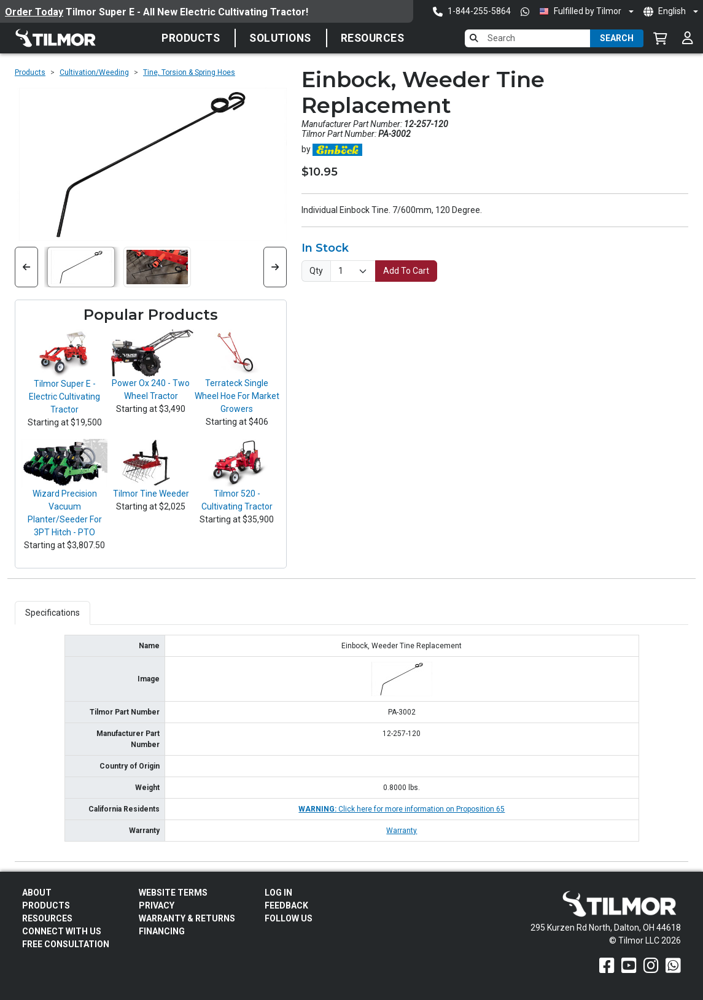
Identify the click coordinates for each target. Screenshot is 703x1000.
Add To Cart (406, 271)
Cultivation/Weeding (94, 72)
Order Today (34, 12)
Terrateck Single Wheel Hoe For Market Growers (237, 396)
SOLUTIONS (280, 38)
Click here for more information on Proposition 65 (401, 809)
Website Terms (173, 892)
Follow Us (289, 918)
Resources (373, 38)
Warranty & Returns (187, 918)
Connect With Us (61, 931)
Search (617, 38)
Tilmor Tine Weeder (151, 493)
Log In (278, 892)
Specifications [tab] (52, 613)
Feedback (286, 905)
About (37, 892)
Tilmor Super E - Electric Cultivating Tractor (64, 396)
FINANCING (162, 931)
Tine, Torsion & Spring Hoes (189, 72)
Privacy (156, 905)
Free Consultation (65, 944)
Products (190, 38)
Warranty (401, 830)
